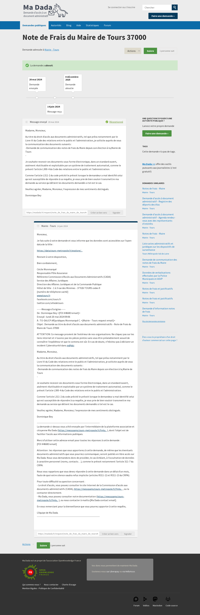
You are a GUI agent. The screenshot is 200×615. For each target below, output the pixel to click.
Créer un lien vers (99, 212)
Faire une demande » (163, 15)
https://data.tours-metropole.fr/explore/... (59, 250)
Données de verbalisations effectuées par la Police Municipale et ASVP (156, 275)
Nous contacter (51, 584)
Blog (68, 25)
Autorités (56, 25)
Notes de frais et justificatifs (157, 288)
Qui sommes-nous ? (31, 584)
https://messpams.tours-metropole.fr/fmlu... (82, 430)
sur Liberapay (112, 571)
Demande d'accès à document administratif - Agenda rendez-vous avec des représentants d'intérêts (158, 219)
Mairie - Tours (52, 49)
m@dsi (70, 345)
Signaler (116, 212)
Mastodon (157, 602)
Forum (107, 25)
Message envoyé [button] (39, 121)
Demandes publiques (34, 25)
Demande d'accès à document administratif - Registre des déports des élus (158, 201)
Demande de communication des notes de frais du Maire (159, 261)
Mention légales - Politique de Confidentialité (43, 588)
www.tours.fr (43, 295)
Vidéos (146, 602)
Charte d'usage (69, 584)
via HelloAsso (128, 571)
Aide (78, 25)
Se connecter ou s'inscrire (121, 7)
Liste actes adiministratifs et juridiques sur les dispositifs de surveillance (158, 246)
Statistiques (92, 25)
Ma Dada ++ (148, 164)
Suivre (150, 50)
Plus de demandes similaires (153, 321)
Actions (132, 50)
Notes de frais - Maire (153, 188)
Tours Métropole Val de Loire (155, 253)
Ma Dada (45, 10)
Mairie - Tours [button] (48, 225)
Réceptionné (116, 121)
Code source (172, 602)
